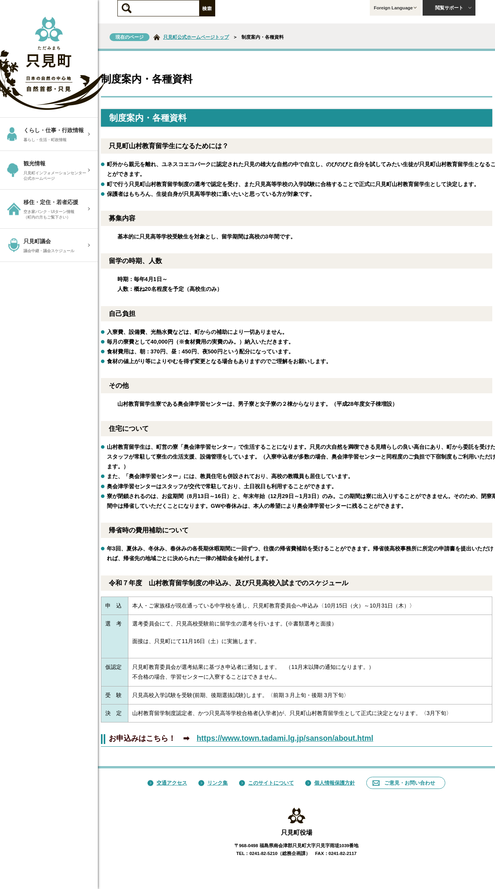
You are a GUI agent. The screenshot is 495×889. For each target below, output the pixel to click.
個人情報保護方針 (330, 783)
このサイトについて (266, 783)
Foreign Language (395, 7)
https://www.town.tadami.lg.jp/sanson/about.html (285, 738)
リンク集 (213, 783)
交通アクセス (167, 783)
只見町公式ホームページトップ (196, 37)
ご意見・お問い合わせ (404, 783)
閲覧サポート (453, 7)
